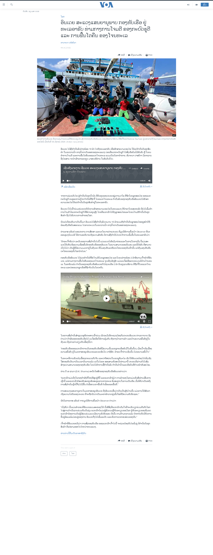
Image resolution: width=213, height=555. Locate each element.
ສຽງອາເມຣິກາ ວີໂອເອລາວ (76, 171)
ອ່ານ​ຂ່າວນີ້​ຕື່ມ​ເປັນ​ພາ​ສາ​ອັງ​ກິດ (73, 433)
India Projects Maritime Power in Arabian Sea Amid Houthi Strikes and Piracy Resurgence (116, 277)
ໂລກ (63, 17)
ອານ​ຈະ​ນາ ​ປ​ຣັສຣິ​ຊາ (68, 42)
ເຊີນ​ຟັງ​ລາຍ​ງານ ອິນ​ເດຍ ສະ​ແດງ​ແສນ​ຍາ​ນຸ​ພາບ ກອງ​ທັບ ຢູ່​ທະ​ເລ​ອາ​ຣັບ (100, 168)
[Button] (121, 55)
